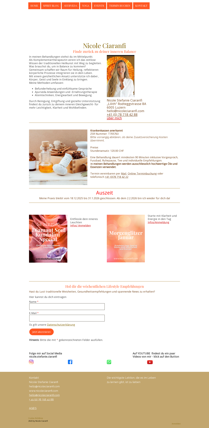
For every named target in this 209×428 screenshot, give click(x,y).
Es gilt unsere (52, 324)
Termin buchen (119, 5)
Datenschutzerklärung (61, 324)
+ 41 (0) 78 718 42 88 (41, 399)
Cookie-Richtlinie (35, 418)
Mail (123, 173)
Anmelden (176, 423)
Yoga (85, 5)
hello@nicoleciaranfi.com (44, 395)
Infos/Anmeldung (158, 222)
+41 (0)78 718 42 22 (116, 177)
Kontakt (141, 5)
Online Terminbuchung (142, 173)
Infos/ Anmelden (80, 225)
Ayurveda (70, 5)
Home (34, 5)
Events (99, 5)
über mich (114, 118)
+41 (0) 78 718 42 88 (122, 114)
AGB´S (33, 408)
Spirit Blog (51, 5)
